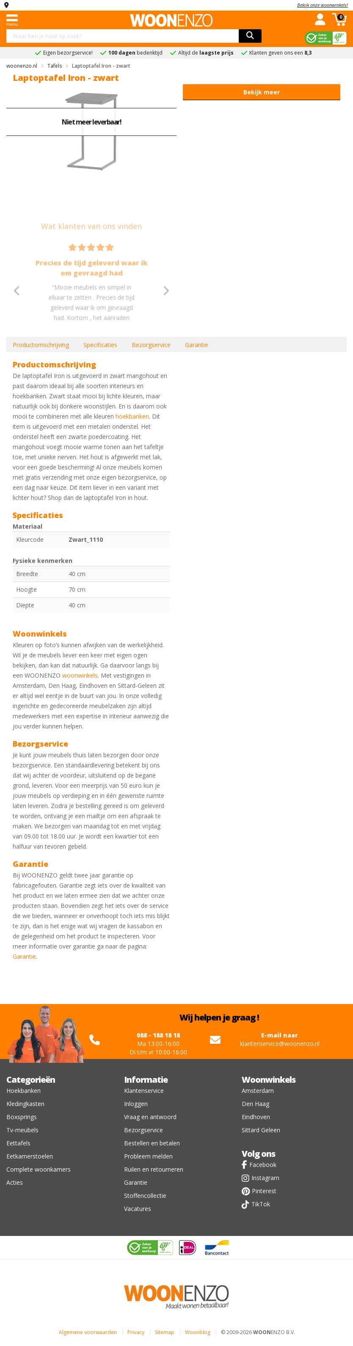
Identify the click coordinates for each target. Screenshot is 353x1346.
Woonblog (197, 1332)
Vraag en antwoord (150, 1117)
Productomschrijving (41, 345)
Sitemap (164, 1332)
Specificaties (100, 345)
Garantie (196, 345)
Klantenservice (144, 1091)
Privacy (135, 1332)
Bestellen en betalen (152, 1143)
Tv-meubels (22, 1130)
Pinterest (264, 1191)
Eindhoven (256, 1117)
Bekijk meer (261, 92)
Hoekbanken (23, 1091)
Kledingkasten (25, 1104)
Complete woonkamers (38, 1169)
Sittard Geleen (261, 1130)
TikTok (260, 1204)
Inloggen (136, 1104)
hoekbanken (132, 416)
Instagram (265, 1178)
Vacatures (137, 1209)
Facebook (262, 1165)
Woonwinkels (268, 1079)
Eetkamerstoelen (29, 1156)
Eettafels (18, 1143)
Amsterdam (258, 1091)
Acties (14, 1182)
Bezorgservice (151, 345)
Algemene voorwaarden (88, 1332)
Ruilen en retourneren (153, 1169)
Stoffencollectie (145, 1196)
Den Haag (255, 1104)
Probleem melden (148, 1156)
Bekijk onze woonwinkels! (322, 5)
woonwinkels (80, 675)
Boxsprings (21, 1117)
